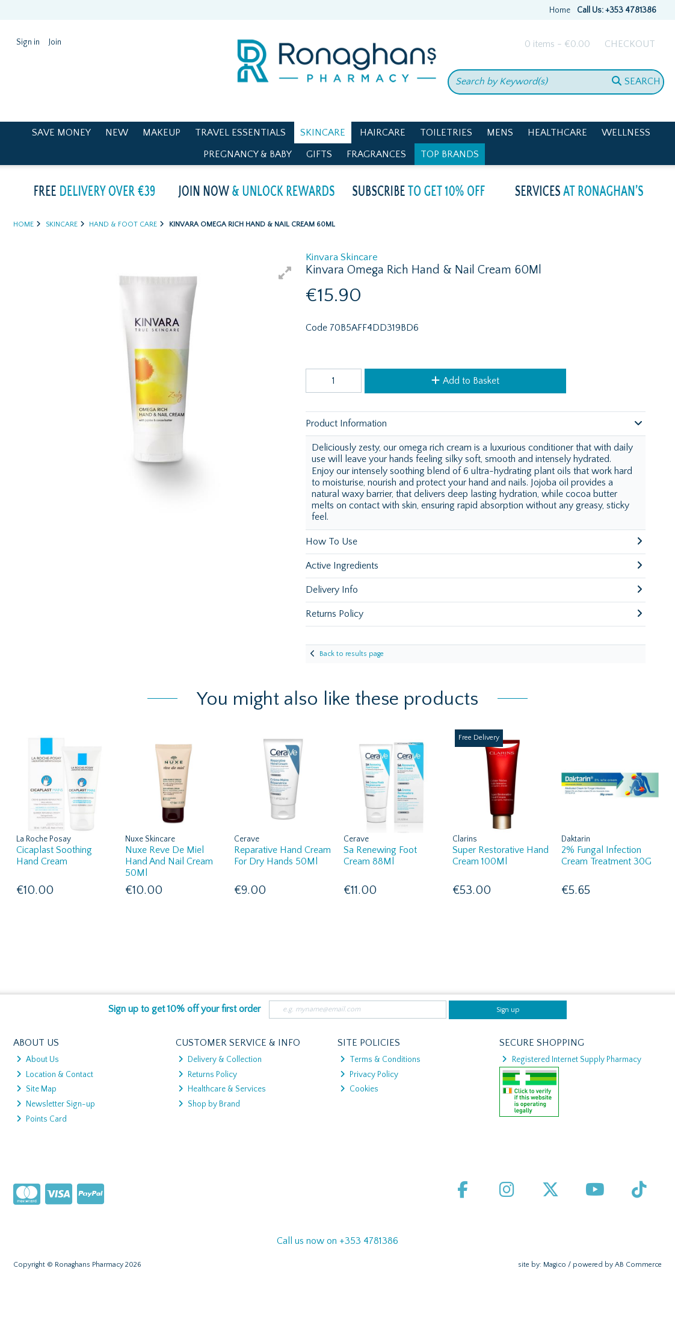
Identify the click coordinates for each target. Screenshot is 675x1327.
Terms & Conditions (380, 1059)
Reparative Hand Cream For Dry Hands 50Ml (282, 856)
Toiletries (446, 132)
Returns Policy (207, 1074)
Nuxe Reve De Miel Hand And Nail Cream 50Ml (169, 861)
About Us (37, 1059)
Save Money (61, 132)
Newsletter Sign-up (55, 1104)
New (116, 132)
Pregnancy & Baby (247, 154)
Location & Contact (54, 1074)
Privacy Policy (369, 1074)
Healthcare (557, 132)
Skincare (322, 132)
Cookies (359, 1089)
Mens (500, 132)
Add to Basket (465, 380)
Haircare (382, 132)
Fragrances (376, 154)
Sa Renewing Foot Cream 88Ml (380, 856)
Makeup (161, 132)
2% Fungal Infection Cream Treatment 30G (606, 856)
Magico (554, 1265)
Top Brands (450, 154)
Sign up (508, 1010)
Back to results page (351, 654)
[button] (285, 273)
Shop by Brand (209, 1104)
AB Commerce (638, 1265)
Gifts (319, 154)
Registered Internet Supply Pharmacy (571, 1059)
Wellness (626, 132)
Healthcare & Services (222, 1089)
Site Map (36, 1089)
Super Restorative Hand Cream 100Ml (500, 856)
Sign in (28, 42)
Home (559, 10)
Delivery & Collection (220, 1059)
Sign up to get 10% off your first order (184, 1009)
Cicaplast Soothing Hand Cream (54, 856)
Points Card (41, 1119)
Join (55, 42)
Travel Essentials (240, 132)
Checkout (630, 44)
